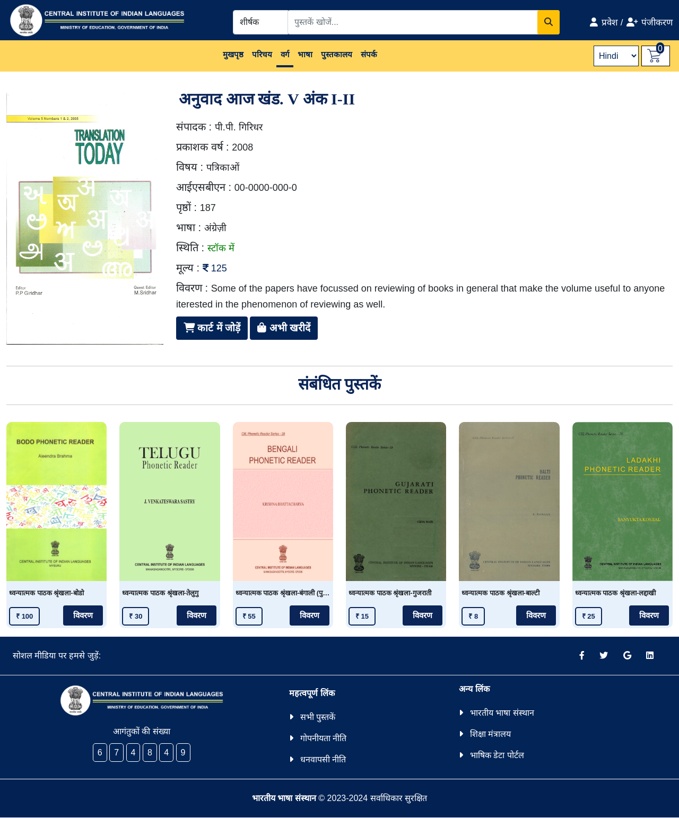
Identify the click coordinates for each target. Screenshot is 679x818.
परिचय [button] (262, 54)
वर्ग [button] (285, 54)
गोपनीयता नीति (323, 738)
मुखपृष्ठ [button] (233, 54)
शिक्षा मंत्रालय (490, 733)
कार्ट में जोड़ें (212, 327)
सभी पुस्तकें (317, 717)
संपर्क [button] (369, 54)
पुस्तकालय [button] (336, 54)
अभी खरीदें (283, 327)
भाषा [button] (305, 54)
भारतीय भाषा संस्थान (502, 712)
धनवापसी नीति (323, 759)
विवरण (83, 615)
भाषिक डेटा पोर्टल (497, 755)
